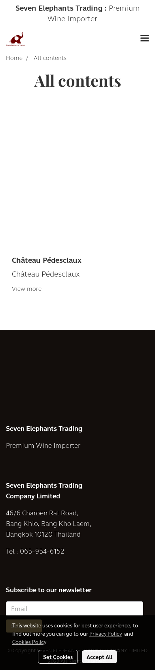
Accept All (99, 656)
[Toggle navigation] (144, 39)
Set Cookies (58, 656)
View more (27, 289)
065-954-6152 (42, 551)
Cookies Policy (29, 641)
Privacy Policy (105, 633)
